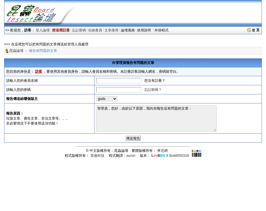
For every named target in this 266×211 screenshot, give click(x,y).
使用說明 (144, 30)
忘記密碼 (79, 30)
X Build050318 (170, 156)
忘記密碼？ (153, 90)
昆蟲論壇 (16, 51)
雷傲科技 (97, 156)
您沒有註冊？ (154, 81)
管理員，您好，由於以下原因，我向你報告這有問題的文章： (156, 118)
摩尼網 (162, 151)
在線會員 (95, 30)
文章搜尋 (111, 30)
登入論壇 (43, 30)
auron (130, 156)
